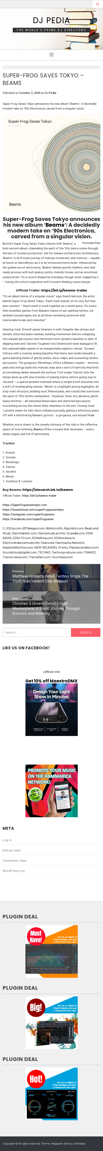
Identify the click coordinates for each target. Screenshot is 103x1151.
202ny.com (13, 528)
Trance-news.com (15, 557)
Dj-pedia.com (75, 533)
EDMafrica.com (42, 538)
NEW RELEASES (45, 547)
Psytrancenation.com (83, 547)
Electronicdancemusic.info (21, 543)
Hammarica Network (69, 543)
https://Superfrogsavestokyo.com (25, 505)
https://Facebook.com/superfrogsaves (28, 519)
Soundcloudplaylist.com (20, 552)
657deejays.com (33, 528)
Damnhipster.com (24, 533)
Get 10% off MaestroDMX (51, 681)
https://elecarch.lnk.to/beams (47, 489)
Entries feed (12, 850)
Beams (54, 225)
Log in (7, 840)
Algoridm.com (73, 528)
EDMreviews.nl (64, 538)
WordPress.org (14, 871)
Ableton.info (54, 528)
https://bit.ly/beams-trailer (64, 290)
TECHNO (44, 552)
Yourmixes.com (62, 557)
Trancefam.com (39, 557)
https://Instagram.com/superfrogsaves (28, 514)
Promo (63, 547)
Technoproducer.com (67, 552)
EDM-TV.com (22, 538)
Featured (47, 543)
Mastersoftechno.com (18, 547)
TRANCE (90, 552)
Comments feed (14, 860)
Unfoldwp (79, 1143)
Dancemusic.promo (51, 533)
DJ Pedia (51, 20)
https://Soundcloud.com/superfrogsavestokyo (33, 509)
